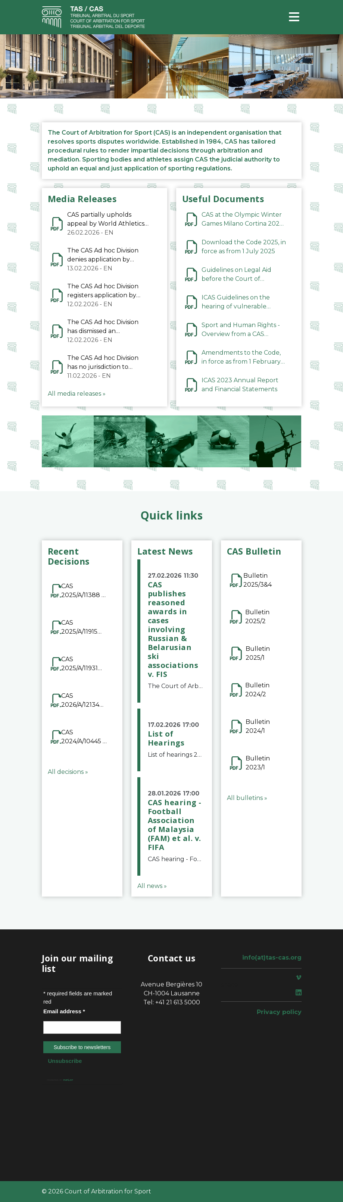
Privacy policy (279, 1012)
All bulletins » (247, 797)
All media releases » (77, 393)
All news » (152, 885)
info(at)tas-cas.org (272, 957)
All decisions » (68, 771)
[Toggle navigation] (294, 17)
